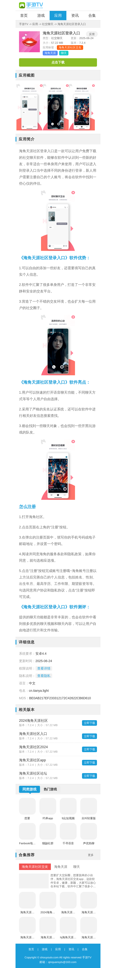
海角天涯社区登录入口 (27, 913)
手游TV (23, 24)
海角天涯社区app (32, 760)
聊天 (64, 53)
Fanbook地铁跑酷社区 (27, 844)
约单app (48, 818)
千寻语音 (68, 843)
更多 (91, 855)
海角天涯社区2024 (33, 747)
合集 (92, 15)
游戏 (41, 15)
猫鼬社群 (47, 843)
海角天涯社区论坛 (33, 773)
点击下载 (58, 62)
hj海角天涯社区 (68, 938)
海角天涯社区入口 (33, 734)
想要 (27, 818)
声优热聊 (88, 843)
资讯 (75, 15)
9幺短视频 (68, 818)
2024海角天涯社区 (33, 721)
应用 (58, 15)
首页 (24, 15)
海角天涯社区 (89, 938)
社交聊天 (47, 24)
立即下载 (89, 722)
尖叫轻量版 (89, 818)
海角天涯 (50, 53)
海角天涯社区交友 (70, 47)
